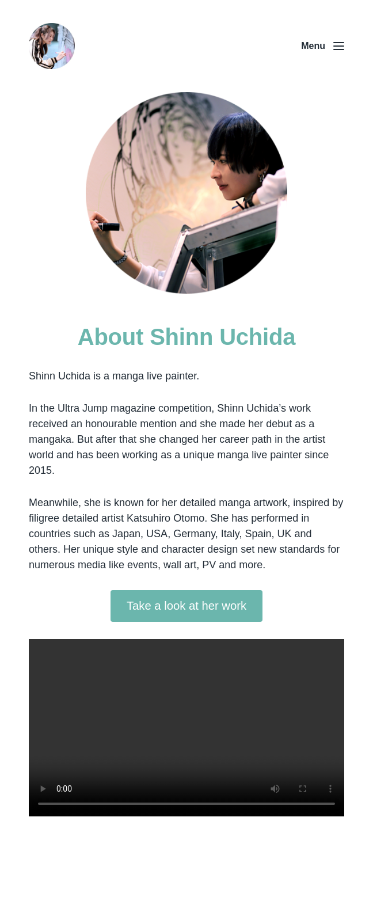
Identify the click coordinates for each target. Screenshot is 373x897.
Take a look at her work (186, 605)
